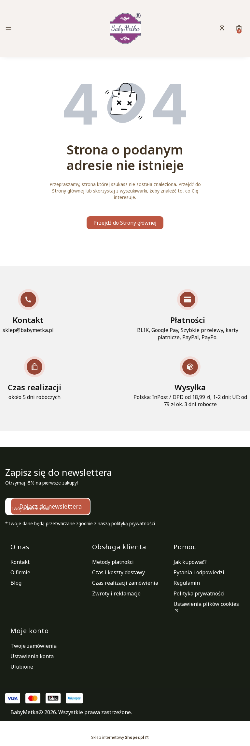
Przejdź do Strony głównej (125, 222)
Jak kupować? (190, 562)
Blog (15, 582)
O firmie (20, 572)
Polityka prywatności (199, 593)
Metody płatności (113, 562)
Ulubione (21, 666)
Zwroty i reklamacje (116, 593)
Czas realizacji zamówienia (125, 582)
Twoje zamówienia (33, 645)
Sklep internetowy (117, 737)
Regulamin (187, 582)
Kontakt (20, 562)
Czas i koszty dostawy (118, 572)
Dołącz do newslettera (50, 506)
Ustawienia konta (32, 656)
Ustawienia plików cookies (206, 603)
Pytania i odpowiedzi (199, 572)
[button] (42, 28)
